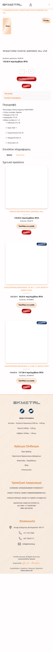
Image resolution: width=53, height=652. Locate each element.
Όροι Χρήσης (26, 516)
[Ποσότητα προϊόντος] (26, 136)
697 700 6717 (28, 603)
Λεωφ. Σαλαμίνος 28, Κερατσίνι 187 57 (29, 592)
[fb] (22, 475)
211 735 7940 (28, 598)
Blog (26, 530)
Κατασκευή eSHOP (23, 623)
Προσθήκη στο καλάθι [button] (27, 291)
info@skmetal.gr (29, 609)
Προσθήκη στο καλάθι (27, 143)
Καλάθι (46, 21)
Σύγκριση (26, 151)
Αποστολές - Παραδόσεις (26, 525)
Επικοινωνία (26, 534)
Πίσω (7, 26)
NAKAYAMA (20, 220)
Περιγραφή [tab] (8, 158)
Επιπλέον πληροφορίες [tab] (12, 163)
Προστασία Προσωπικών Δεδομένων (26, 521)
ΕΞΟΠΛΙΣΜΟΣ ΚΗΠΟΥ (10, 10)
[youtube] (31, 475)
